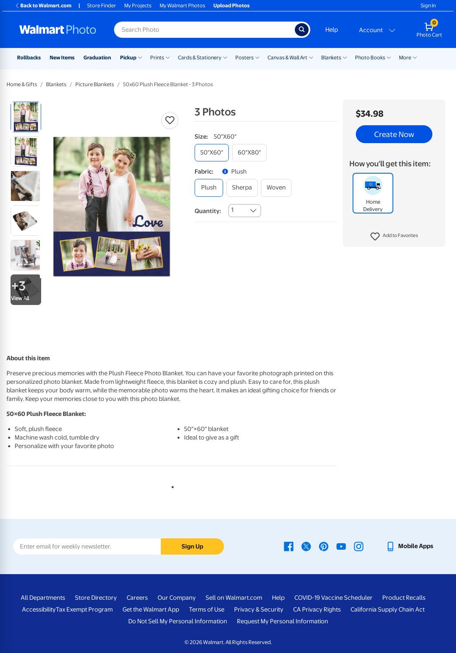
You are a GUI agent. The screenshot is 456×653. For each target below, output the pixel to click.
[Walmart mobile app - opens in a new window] (409, 546)
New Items (62, 57)
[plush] (209, 187)
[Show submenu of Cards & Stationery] (225, 57)
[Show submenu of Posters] (257, 57)
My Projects (137, 5)
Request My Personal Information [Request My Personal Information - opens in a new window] (282, 621)
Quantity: (208, 211)
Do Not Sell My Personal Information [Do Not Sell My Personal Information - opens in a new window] (177, 621)
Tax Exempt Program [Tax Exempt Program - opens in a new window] (84, 609)
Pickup (128, 57)
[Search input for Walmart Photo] (204, 30)
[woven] (276, 187)
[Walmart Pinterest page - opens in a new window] (324, 546)
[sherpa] (242, 187)
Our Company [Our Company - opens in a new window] (177, 597)
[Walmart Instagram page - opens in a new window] (359, 546)
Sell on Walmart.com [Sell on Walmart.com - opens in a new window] (234, 597)
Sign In (428, 5)
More (405, 57)
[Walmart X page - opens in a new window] (306, 546)
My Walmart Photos (182, 5)
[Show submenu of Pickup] (140, 57)
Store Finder (101, 5)
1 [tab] (171, 485)
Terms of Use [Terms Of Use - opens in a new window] (206, 609)
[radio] (26, 117)
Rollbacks (29, 57)
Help (331, 29)
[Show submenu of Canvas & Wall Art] (311, 57)
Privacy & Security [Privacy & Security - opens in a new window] (258, 609)
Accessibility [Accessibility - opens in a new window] (39, 609)
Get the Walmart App (151, 609)
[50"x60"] (212, 152)
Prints (157, 57)
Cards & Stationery (199, 57)
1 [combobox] (232, 209)
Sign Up (192, 546)
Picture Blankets (94, 84)
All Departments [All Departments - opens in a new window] (43, 597)
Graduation (97, 57)
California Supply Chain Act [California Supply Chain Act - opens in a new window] (388, 609)
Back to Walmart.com (43, 5)
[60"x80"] (249, 152)
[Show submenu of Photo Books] (388, 57)
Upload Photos (231, 5)
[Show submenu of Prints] (167, 57)
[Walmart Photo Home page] (58, 29)
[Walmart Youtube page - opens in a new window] (341, 546)
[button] (394, 237)
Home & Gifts (22, 84)
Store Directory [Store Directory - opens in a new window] (96, 597)
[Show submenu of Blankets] (344, 57)
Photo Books (370, 57)
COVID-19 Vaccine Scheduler (333, 597)
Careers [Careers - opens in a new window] (137, 597)
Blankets (331, 57)
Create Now (394, 134)
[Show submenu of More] (414, 57)
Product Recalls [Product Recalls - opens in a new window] (403, 597)
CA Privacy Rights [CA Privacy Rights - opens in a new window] (317, 609)
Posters (244, 57)
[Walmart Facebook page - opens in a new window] (289, 546)
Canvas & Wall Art (287, 57)
